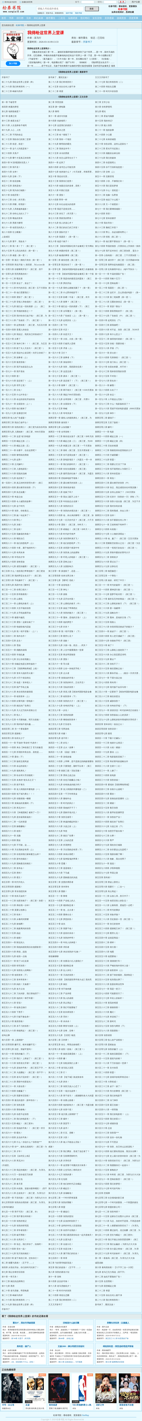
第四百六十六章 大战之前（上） (62, 826)
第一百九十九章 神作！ (105, 413)
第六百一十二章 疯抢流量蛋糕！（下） (112, 1054)
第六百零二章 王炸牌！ (58, 1040)
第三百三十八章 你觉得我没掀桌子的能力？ (114, 627)
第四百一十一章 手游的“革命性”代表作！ (20, 743)
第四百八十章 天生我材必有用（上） (18, 850)
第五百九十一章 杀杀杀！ (59, 1021)
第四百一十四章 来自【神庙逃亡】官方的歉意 (22, 747)
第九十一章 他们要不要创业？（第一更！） (114, 241)
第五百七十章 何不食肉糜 (59, 989)
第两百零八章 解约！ (104, 427)
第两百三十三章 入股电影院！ (15, 469)
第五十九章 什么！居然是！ (107, 190)
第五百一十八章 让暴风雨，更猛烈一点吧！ (114, 905)
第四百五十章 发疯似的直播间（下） (18, 803)
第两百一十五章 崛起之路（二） (16, 441)
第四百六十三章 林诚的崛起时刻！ (63, 822)
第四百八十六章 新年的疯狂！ (15, 859)
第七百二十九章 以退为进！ (60, 1239)
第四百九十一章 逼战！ (105, 863)
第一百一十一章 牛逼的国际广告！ (110, 274)
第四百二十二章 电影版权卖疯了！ (110, 757)
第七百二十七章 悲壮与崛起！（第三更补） (114, 1235)
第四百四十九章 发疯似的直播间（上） (112, 798)
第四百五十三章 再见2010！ (14, 808)
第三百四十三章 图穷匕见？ (60, 636)
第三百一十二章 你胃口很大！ (15, 590)
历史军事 (133, 18)
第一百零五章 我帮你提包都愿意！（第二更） (115, 265)
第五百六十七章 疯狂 (57, 984)
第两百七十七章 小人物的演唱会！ (110, 534)
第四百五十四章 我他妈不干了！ (62, 808)
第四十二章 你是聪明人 (105, 162)
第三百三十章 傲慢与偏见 (13, 617)
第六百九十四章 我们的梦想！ (108, 1184)
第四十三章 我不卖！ (11, 167)
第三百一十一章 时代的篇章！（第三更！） (114, 585)
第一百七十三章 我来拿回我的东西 (110, 371)
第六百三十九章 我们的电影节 (108, 1096)
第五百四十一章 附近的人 (13, 942)
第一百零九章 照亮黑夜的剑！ (15, 274)
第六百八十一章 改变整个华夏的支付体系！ (68, 1165)
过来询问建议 (8, 1207)
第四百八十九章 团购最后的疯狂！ (17, 863)
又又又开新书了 (102, 77)
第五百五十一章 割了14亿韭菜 (15, 961)
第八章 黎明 (53, 111)
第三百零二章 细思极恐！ (106, 571)
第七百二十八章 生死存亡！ (14, 1239)
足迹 (28, 1405)
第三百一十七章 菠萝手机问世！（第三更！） (115, 594)
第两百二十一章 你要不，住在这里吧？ (19, 450)
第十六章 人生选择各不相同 (14, 125)
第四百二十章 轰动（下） (13, 757)
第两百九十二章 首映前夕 (106, 557)
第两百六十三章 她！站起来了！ (16, 515)
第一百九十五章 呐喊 (57, 409)
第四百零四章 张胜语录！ (106, 729)
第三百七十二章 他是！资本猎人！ (17, 682)
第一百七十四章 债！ (11, 376)
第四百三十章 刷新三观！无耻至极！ (64, 771)
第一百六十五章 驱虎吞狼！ (14, 362)
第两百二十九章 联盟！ (105, 460)
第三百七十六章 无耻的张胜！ (61, 687)
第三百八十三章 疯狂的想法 (107, 696)
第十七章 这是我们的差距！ (60, 125)
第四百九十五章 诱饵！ (12, 873)
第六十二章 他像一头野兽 (106, 195)
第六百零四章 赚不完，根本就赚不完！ (19, 1045)
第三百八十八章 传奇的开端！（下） (111, 706)
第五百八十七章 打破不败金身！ (16, 1017)
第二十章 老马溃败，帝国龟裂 (15, 1291)
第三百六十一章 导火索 (58, 664)
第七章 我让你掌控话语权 (13, 1272)
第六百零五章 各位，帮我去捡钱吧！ (64, 1045)
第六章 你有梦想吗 (103, 107)
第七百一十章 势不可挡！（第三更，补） (20, 1212)
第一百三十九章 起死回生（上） (62, 320)
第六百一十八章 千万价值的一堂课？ (111, 1063)
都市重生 (50, 18)
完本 (28, 18)
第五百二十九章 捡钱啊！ (13, 924)
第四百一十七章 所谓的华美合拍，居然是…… (22, 752)
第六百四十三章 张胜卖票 (13, 1105)
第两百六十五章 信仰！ (105, 515)
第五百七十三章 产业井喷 (59, 993)
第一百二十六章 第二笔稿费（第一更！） (113, 297)
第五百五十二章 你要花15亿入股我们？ (65, 961)
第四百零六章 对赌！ (57, 733)
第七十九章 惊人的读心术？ (60, 223)
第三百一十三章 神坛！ (58, 590)
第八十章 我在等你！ (104, 223)
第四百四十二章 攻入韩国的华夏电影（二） (68, 789)
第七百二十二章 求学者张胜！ (15, 1230)
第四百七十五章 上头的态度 (60, 840)
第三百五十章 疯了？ (104, 645)
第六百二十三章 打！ (57, 1072)
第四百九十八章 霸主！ (12, 877)
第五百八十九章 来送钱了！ (107, 1017)
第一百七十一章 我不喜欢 (13, 371)
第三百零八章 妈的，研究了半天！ (110, 580)
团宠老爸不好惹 (126, 1405)
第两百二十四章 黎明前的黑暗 (15, 455)
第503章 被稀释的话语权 (114, 1362)
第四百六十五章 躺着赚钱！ (14, 826)
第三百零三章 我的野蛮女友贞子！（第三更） (22, 576)
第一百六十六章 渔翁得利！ (60, 362)
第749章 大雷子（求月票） (21, 1338)
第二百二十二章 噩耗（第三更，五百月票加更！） (71, 450)
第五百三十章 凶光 (56, 924)
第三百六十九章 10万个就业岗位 (16, 678)
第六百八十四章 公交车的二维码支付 (64, 1170)
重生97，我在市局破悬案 (24, 1323)
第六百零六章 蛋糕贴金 (105, 1045)
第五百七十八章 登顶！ (12, 1003)
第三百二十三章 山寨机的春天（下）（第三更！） (117, 603)
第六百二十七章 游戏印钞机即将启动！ (112, 1077)
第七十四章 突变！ (103, 214)
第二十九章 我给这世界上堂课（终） (18, 82)
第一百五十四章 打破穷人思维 (61, 344)
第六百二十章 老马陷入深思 (60, 1068)
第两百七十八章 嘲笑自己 (13, 538)
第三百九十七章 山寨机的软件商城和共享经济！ (116, 720)
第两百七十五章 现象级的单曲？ (16, 534)
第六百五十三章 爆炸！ (58, 1119)
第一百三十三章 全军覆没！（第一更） (65, 311)
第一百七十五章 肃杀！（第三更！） (64, 376)
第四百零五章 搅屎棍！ (12, 733)
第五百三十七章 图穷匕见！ (107, 933)
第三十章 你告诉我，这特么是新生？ (111, 144)
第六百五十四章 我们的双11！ (108, 1119)
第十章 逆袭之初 (9, 116)
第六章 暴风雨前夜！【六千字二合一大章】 (114, 1267)
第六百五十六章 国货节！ (59, 1123)
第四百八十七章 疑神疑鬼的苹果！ (63, 859)
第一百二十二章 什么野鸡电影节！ (63, 292)
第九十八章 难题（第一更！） (15, 255)
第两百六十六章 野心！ (12, 520)
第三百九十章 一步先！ (58, 710)
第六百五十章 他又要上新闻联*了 (63, 1114)
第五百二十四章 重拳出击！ (60, 915)
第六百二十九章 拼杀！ (58, 1082)
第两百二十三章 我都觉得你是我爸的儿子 (113, 450)
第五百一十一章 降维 (57, 896)
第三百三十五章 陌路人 (105, 622)
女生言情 (97, 18)
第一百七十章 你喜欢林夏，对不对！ (111, 367)
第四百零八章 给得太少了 (13, 738)
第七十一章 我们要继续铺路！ (108, 209)
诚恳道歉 (99, 1263)
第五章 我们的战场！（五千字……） (64, 1267)
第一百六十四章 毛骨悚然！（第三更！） (113, 357)
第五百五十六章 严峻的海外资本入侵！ (112, 966)
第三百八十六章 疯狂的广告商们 (16, 706)
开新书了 (87, 42)
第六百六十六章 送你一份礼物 (108, 1137)
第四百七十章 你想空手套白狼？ (109, 831)
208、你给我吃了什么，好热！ (23, 1362)
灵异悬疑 (109, 18)
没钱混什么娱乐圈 (71, 1323)
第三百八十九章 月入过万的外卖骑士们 (19, 710)
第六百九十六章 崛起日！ (59, 1188)
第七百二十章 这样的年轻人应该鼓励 (64, 1226)
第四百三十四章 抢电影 (105, 775)
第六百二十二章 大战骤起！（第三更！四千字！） (24, 1072)
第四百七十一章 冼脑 (11, 836)
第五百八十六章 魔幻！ (105, 1012)
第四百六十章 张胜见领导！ (60, 817)
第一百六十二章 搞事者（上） (15, 357)
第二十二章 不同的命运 (12, 135)
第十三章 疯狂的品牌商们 (13, 1281)
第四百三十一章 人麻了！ (106, 771)
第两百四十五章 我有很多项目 (61, 487)
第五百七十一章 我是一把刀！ (108, 989)
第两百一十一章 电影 (104, 432)
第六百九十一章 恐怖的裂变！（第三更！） (114, 1179)
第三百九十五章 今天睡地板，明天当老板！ (21, 720)
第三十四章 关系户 (10, 153)
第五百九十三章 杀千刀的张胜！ (16, 1026)
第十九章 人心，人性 (11, 130)
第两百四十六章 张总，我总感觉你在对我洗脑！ (116, 487)
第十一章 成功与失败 (57, 116)
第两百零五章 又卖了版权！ (107, 422)
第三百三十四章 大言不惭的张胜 (16, 608)
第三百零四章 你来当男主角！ (61, 576)
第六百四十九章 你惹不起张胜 (15, 1114)
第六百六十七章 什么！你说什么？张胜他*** (22, 1142)
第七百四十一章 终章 (57, 1258)
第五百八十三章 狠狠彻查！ (107, 1007)
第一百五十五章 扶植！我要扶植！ (110, 344)
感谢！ (51, 1147)
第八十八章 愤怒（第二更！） (108, 237)
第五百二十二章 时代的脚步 (107, 910)
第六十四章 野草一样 (57, 200)
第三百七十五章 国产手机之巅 (15, 687)
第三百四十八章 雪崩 (11, 645)
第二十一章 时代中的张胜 (106, 91)
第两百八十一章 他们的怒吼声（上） (18, 543)
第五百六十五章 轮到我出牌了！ (109, 980)
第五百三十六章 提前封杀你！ (61, 933)
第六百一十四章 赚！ (57, 1058)
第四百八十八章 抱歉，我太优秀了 (110, 859)
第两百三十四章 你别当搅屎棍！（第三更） (68, 469)
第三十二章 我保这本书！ (59, 149)
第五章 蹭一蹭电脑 (56, 107)
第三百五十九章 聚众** (105, 659)
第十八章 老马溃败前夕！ (59, 1286)
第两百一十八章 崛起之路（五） (16, 446)
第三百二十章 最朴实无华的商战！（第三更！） (116, 599)
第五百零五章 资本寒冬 (58, 887)
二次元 (61, 18)
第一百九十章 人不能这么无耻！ (109, 399)
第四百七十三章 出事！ (105, 836)
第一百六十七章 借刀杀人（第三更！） (112, 362)
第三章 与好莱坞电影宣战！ (60, 1263)
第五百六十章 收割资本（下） (15, 975)
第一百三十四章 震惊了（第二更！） (18, 297)
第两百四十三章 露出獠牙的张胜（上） (65, 483)
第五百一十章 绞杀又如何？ (14, 896)
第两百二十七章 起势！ (12, 460)
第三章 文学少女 (102, 102)
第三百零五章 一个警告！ (106, 576)
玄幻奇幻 (85, 18)
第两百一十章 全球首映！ (59, 432)
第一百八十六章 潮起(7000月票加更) (64, 395)
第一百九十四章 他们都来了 (14, 409)
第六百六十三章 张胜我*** (107, 1133)
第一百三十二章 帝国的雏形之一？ (17, 311)
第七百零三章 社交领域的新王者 (109, 1198)
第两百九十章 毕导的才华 (13, 557)
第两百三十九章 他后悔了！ (14, 478)
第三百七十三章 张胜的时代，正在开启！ (66, 682)
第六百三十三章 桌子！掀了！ (108, 1086)
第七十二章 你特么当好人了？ (15, 214)
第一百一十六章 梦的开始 (59, 283)
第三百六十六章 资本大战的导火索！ (18, 673)
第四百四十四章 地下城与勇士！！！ (18, 794)
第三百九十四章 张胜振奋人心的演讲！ (112, 715)
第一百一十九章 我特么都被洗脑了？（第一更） (70, 288)
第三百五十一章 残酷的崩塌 (14, 650)
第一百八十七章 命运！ (105, 395)
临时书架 (69, 13)
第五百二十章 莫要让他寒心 (14, 910)
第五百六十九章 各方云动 (13, 989)
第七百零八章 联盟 (56, 1207)
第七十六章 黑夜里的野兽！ (60, 218)
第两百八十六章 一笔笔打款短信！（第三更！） (116, 548)
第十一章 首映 (54, 1277)
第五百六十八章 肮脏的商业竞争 (109, 984)
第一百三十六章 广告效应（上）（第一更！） (69, 316)
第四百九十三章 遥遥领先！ (60, 868)
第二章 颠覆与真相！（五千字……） (18, 1263)
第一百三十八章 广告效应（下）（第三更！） (22, 320)
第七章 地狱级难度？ (11, 111)
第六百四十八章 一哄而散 (106, 1110)
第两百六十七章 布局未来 (13, 552)
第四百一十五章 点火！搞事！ (61, 747)
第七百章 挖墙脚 (102, 1193)
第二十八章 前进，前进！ (13, 144)
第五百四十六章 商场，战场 (14, 952)
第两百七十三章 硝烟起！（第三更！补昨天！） (70, 529)
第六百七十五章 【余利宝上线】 (16, 1156)
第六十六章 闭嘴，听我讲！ (14, 204)
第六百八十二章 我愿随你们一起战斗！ (112, 1165)
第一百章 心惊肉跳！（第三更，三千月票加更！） (117, 255)
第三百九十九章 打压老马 (59, 724)
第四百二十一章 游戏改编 (59, 757)
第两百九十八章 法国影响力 (60, 566)
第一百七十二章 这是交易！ (60, 371)
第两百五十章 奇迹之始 (12, 497)
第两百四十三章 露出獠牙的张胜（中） (112, 483)
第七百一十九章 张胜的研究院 (15, 1226)
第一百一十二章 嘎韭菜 (12, 279)
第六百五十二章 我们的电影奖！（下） (19, 1119)
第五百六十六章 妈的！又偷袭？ (16, 984)
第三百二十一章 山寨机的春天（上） (18, 603)
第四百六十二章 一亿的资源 (14, 822)
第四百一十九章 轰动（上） (107, 752)
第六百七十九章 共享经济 (59, 1161)
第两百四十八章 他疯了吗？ (60, 492)
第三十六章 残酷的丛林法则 (107, 153)
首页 (3, 18)
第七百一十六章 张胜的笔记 (14, 1221)
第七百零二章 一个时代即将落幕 (62, 1198)
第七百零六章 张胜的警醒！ (60, 1202)
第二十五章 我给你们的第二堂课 (16, 139)
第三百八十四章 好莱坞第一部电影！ (18, 701)
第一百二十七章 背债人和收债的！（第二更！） (23, 302)
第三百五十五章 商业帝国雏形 (61, 655)
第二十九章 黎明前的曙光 (59, 144)
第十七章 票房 (8, 1286)
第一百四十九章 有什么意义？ (108, 334)
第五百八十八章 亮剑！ (58, 1017)
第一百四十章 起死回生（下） (108, 320)
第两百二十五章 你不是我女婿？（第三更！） (69, 455)
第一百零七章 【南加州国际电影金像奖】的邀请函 (71, 269)
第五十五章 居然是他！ (12, 186)
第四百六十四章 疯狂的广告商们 (109, 822)
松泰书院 (16, 9)
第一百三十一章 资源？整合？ (108, 306)
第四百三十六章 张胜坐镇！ (107, 780)
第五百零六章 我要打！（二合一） (110, 887)
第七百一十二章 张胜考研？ (107, 1212)
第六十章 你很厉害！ (11, 195)
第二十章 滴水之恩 (56, 130)
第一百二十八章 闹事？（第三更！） (64, 302)
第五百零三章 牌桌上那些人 (107, 882)
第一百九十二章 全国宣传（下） (62, 404)
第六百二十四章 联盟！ (105, 1072)
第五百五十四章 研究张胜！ (14, 966)
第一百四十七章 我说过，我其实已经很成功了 (22, 334)
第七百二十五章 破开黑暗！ (14, 1235)
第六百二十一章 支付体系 (106, 1068)
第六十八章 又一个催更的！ (107, 204)
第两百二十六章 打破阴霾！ (107, 455)
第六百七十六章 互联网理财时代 (62, 1156)
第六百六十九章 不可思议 (106, 1142)
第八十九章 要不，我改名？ (14, 241)
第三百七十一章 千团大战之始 (108, 678)
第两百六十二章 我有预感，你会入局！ (112, 511)
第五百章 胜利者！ (103, 877)
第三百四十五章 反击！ (12, 641)
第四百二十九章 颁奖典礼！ (14, 771)
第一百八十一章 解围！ (105, 385)
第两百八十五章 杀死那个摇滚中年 (63, 548)
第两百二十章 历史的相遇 (106, 446)
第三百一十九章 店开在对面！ (61, 599)
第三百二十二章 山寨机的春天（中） (64, 603)
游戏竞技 (121, 18)
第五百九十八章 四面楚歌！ (107, 1031)
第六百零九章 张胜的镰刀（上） (109, 1049)
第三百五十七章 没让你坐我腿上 (16, 659)
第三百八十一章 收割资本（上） (16, 696)
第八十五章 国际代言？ (58, 232)
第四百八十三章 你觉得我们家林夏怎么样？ (21, 854)
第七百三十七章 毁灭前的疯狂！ (16, 1253)
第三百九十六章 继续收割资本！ (62, 720)
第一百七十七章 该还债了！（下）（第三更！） (70, 381)
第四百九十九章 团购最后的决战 (62, 877)
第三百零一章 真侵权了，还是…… (63, 571)
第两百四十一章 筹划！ (105, 478)
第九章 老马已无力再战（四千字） (110, 1272)
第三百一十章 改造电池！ (59, 585)
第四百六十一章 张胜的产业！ (108, 817)
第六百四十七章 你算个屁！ (60, 1110)
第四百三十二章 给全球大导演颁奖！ (18, 775)
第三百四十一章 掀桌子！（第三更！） (112, 631)
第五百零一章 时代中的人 (13, 882)
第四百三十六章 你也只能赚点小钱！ (64, 780)
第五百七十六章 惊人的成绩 (60, 998)
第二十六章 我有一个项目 (59, 139)
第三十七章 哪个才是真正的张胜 (16, 158)
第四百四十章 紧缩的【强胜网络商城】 (112, 785)
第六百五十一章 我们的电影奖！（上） (112, 1114)
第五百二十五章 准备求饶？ (107, 915)
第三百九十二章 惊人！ (12, 715)
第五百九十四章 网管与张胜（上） (63, 1026)
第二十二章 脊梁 (55, 91)
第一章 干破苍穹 (9, 102)
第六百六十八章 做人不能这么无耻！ (64, 1142)
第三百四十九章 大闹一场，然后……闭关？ (68, 645)
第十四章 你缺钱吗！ (57, 121)
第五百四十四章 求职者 (58, 947)
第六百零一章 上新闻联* (13, 1040)
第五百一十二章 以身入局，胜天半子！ (112, 896)
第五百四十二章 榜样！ (105, 942)
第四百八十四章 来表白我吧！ (61, 854)
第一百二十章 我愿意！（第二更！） (111, 288)
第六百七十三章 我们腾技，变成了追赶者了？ (69, 1151)
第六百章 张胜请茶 (103, 1035)
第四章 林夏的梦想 (10, 107)
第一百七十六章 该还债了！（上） (17, 381)
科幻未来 (38, 18)
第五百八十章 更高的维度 (106, 1003)
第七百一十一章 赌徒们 (58, 1212)
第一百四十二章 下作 (57, 325)
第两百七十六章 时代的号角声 (61, 534)
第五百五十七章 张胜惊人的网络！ (17, 970)
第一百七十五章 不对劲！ (106, 376)
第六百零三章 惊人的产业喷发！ (109, 1040)
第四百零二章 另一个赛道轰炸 (15, 729)
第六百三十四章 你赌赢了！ (14, 1091)
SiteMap (85, 1415)
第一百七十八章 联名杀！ (106, 381)
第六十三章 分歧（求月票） (14, 200)
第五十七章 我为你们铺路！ (14, 190)
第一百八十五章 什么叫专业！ (15, 395)
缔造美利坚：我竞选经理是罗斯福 (118, 1346)
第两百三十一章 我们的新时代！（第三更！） (69, 464)
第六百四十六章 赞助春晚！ (14, 1110)
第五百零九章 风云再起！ (106, 891)
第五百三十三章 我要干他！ (60, 928)
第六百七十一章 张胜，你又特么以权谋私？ (114, 1147)
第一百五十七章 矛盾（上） (60, 348)
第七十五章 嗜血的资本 (12, 218)
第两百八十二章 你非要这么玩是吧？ (111, 850)
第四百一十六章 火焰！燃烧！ (108, 747)
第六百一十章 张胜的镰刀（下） (16, 1054)
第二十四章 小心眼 (103, 135)
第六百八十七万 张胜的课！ (60, 1175)
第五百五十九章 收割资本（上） (109, 970)
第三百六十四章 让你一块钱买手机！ (64, 668)
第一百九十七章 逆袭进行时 (14, 413)
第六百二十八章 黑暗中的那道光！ (17, 1082)
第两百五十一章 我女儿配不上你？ (63, 497)
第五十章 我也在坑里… (58, 176)
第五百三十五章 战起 (11, 933)
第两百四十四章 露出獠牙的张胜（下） (19, 487)
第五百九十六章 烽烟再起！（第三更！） (20, 1031)
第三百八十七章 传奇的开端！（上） (64, 706)
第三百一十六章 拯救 (57, 594)
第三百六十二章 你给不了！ (107, 664)
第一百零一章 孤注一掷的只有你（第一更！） (22, 260)
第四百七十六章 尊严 (104, 840)
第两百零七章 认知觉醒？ (59, 427)
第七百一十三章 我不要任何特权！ (17, 1216)
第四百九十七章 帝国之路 (106, 873)
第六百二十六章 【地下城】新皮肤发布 (65, 1077)
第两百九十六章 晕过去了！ (107, 562)
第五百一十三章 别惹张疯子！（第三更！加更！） (24, 901)
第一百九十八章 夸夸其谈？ (60, 413)
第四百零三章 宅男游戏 (58, 729)
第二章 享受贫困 (55, 102)
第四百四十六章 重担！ (105, 794)
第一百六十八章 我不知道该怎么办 (17, 367)
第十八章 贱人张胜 (103, 125)
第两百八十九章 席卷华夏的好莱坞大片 (112, 552)
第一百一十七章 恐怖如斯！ (107, 283)
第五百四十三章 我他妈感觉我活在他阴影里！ (22, 947)
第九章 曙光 (100, 111)
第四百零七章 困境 (103, 733)
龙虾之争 (100, 1405)
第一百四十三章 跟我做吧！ (107, 325)
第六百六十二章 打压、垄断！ (61, 1133)
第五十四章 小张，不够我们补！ (109, 181)
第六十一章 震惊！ (56, 195)
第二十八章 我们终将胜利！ (60, 82)
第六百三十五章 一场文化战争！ (62, 1091)
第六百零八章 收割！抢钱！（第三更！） (66, 1049)
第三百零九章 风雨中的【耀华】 (16, 585)
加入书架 (13, 63)
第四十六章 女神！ (10, 172)
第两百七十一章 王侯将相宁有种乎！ (111, 525)
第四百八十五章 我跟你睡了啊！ (109, 854)
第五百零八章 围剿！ (57, 891)
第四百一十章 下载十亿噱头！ (108, 738)
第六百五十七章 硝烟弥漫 (106, 1123)
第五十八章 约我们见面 (58, 190)
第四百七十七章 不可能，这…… (16, 845)
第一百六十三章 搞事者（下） (61, 357)
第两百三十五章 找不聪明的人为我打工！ (113, 469)
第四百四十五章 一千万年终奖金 (62, 794)
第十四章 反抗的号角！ (58, 1281)
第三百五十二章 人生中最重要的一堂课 (65, 650)
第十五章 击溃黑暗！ (104, 1281)
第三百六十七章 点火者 (58, 673)
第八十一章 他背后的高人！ (14, 227)
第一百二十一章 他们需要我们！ (16, 292)
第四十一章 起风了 (56, 162)
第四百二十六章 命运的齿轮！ (15, 766)
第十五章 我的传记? (104, 121)
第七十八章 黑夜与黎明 (12, 223)
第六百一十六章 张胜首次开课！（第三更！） (22, 1063)
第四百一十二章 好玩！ (58, 743)
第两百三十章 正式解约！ (13, 464)
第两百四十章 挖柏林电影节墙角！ (63, 478)
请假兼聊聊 (53, 956)
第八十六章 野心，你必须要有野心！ (111, 232)
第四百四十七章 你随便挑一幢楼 (16, 798)
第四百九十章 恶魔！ (57, 863)
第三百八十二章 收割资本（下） (62, 696)
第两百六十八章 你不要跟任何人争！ (111, 520)
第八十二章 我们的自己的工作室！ (63, 227)
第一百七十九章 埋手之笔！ (14, 385)
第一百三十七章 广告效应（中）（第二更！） (115, 316)
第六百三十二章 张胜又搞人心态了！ (64, 1086)
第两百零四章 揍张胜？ (58, 422)
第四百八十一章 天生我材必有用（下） (65, 850)
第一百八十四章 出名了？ (106, 390)
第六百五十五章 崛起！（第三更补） (18, 1123)
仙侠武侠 (72, 18)
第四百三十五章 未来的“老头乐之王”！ (19, 780)
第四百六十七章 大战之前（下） (109, 826)
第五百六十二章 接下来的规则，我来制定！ (114, 975)
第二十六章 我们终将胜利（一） (16, 87)
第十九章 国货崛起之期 (105, 1286)
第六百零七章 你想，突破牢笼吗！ (17, 1049)
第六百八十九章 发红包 (12, 1179)
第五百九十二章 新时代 (105, 1021)
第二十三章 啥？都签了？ (59, 135)
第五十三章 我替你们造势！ (60, 181)
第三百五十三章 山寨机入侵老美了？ (111, 650)
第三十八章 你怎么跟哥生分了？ (62, 158)
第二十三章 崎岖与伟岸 (12, 91)
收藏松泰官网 (27, 2)
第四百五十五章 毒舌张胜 (106, 808)
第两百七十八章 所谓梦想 (59, 845)
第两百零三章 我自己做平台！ (15, 422)
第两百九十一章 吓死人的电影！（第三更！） (69, 557)
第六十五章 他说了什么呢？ (107, 200)
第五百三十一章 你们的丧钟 (107, 924)
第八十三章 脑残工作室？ (106, 227)
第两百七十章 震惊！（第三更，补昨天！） (68, 525)
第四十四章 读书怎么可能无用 (61, 167)
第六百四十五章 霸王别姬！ (107, 1105)
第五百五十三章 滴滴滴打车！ (108, 961)
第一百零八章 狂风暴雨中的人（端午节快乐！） (116, 269)
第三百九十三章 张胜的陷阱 (60, 715)
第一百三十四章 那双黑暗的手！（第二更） (114, 311)
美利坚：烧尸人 (24, 1346)
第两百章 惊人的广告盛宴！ (14, 418)
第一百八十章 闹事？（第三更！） (63, 385)
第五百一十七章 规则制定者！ (61, 905)
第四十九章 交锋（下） (12, 176)
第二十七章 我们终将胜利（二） (109, 82)
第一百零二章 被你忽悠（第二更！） (64, 260)
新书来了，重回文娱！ (58, 77)
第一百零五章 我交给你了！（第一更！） (66, 265)
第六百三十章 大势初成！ (106, 1082)
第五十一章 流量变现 (104, 176)
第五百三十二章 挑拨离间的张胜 (16, 928)
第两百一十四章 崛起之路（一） (109, 436)
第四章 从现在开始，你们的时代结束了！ (20, 1267)
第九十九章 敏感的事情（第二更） (63, 255)
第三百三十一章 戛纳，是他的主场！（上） (68, 617)
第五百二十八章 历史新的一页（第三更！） (114, 919)
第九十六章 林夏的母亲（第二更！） (64, 251)
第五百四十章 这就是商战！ (107, 938)
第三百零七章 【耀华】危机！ (61, 580)
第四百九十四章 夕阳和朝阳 (107, 868)
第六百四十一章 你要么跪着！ (61, 1100)
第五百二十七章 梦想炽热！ (60, 919)
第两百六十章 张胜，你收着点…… (17, 511)
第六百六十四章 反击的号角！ (15, 1137)
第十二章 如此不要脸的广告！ (108, 1277)
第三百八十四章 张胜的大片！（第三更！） (68, 701)
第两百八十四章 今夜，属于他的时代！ (19, 548)
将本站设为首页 (10, 2)
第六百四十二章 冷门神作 (106, 1100)
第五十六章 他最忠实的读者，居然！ (64, 186)
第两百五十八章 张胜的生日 (60, 506)
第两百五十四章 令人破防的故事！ (17, 501)
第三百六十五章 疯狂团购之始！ (109, 668)
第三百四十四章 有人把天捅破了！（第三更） (115, 636)
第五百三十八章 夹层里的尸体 (117, 1338)
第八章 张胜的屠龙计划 (58, 1272)
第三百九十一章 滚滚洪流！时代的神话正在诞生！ (117, 710)
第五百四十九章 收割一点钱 (14, 956)
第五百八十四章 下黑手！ (13, 1012)
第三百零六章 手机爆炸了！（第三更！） (20, 580)
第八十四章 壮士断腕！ (12, 232)
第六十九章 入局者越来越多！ (15, 209)
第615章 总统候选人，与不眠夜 (70, 1362)
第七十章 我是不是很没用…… (61, 209)
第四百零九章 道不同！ (58, 738)
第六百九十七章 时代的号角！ (108, 1188)
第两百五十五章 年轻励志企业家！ (63, 501)
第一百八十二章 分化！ (12, 390)
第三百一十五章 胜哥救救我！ (15, 594)
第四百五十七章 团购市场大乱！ (62, 812)
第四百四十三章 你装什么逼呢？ (109, 789)
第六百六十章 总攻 (103, 1128)
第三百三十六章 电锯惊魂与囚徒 (16, 627)
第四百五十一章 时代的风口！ (61, 803)
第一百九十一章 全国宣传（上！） (17, 404)
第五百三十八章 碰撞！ (12, 938)
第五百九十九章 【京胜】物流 (61, 1035)
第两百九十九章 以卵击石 (106, 566)
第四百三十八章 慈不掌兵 (13, 785)
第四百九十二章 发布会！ (13, 868)
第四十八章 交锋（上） (105, 172)
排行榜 (20, 18)
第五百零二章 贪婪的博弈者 (60, 882)
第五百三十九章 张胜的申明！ (61, 938)
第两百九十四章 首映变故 (13, 562)
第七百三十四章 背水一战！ (14, 1249)
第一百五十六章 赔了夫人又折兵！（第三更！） (23, 348)
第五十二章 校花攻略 (11, 181)
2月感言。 (6, 1165)
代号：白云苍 (8, 1405)
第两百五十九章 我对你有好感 (108, 506)
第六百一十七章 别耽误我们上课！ (63, 1063)
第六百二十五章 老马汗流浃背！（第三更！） (22, 1077)
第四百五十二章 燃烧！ (105, 803)
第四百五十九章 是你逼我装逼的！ (17, 817)
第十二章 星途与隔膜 (104, 116)
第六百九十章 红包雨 (57, 1179)
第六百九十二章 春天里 (12, 1184)
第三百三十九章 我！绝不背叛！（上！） (20, 631)
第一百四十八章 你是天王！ (60, 334)
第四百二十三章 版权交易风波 (15, 761)
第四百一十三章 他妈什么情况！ (109, 743)
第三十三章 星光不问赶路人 (107, 149)
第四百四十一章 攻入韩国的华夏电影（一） (21, 789)
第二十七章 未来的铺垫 (105, 139)
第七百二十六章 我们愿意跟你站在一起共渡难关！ (71, 1235)
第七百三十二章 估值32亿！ (60, 1244)
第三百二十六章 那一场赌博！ (108, 608)
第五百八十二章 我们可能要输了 (62, 1007)
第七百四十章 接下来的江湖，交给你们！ (20, 1258)
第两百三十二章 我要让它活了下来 (110, 464)
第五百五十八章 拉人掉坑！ (60, 970)
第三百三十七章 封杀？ (58, 627)
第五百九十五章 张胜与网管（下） (110, 1026)
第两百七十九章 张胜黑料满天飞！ (63, 538)
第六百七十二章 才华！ (12, 1151)
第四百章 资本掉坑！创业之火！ (109, 724)
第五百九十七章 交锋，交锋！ (61, 1031)
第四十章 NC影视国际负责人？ (15, 162)
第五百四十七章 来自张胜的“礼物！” (64, 952)
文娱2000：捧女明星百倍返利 (71, 1346)
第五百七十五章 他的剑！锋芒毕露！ (18, 998)
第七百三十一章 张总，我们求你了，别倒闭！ (22, 1244)
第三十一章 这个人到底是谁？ (15, 149)
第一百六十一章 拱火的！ (106, 353)
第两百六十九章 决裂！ (12, 525)
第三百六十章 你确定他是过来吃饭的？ (19, 664)
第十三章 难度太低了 (11, 121)
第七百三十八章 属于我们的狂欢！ (63, 1253)
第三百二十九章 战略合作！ (107, 613)
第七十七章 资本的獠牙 (105, 218)
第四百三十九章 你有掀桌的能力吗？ (64, 785)
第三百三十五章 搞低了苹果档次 (62, 608)
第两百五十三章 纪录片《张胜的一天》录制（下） (117, 497)
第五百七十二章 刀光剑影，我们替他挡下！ (21, 993)
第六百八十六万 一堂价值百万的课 (17, 1175)
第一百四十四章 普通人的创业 (15, 330)
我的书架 (78, 13)
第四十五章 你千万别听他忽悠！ (109, 167)
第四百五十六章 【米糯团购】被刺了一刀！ (21, 812)
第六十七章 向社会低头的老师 (61, 204)
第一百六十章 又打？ (57, 353)
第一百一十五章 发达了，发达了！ (17, 283)
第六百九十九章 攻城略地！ (60, 1193)
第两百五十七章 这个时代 (13, 506)
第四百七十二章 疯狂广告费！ (61, 836)
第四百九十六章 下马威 (58, 873)
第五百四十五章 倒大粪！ (106, 947)
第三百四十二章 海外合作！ (14, 636)
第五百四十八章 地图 (104, 952)
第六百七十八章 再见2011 (13, 1161)
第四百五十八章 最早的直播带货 (109, 812)
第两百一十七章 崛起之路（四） (109, 441)
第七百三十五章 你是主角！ (60, 1249)
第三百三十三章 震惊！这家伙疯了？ (18, 622)
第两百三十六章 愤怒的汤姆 (14, 474)
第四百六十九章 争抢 (57, 831)
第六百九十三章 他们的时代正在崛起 (64, 1184)
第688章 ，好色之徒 (66, 1338)
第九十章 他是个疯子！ (58, 241)
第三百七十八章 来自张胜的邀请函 (17, 692)
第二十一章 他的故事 (104, 130)
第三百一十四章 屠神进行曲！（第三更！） (114, 590)
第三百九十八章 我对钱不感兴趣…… (18, 724)
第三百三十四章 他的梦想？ (60, 622)
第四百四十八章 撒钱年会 (59, 798)
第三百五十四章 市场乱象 (13, 655)
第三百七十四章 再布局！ (106, 682)
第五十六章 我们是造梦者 (106, 186)
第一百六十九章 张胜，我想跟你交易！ (65, 367)
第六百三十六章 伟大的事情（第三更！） (113, 1091)
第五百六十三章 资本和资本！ (15, 980)
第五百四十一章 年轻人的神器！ (62, 942)
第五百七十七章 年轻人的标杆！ (109, 998)
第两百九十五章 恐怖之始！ (60, 562)
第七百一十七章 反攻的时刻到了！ (63, 1221)
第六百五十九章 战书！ (58, 1128)
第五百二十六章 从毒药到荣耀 (15, 919)
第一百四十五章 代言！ (58, 330)
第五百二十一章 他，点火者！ (61, 910)
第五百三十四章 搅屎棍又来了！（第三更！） (115, 928)
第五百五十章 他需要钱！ (106, 956)
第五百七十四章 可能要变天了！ (109, 993)
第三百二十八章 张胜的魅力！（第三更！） (68, 613)
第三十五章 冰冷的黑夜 (58, 153)
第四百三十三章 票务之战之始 (61, 775)
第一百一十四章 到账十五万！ (108, 279)
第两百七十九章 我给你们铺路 (108, 845)
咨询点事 (6, 1035)
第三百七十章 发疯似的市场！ (61, 678)
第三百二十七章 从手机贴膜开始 (16, 613)
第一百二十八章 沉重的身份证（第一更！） (114, 302)
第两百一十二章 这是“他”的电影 (16, 436)
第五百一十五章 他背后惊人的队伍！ (111, 901)
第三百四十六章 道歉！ (58, 641)
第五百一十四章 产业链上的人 (61, 901)
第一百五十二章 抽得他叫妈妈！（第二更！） (115, 339)
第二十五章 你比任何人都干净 (61, 87)
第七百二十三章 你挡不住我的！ (62, 1230)
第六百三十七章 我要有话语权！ (16, 1096)
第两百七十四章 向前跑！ (106, 529)
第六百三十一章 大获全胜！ (14, 1086)
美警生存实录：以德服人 (118, 1323)
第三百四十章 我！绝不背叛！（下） (64, 631)
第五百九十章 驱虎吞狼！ (13, 1021)
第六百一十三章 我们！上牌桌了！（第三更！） (23, 1058)
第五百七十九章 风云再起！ (60, 1003)
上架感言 (6, 237)
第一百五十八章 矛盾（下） (107, 348)
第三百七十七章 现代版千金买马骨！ (111, 687)
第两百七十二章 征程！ (12, 529)
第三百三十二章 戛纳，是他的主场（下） (113, 617)
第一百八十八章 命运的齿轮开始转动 (18, 399)
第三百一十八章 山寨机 (12, 599)
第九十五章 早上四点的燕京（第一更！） (20, 251)
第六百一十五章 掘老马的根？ (108, 1058)
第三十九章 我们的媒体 (105, 158)
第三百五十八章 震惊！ (58, 659)
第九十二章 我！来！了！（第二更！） (19, 246)
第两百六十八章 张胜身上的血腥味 (63, 552)
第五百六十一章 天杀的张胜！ (61, 975)
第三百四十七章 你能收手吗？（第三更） (113, 641)
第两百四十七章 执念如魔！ (14, 492)
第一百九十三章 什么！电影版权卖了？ (112, 404)
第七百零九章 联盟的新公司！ (108, 1207)
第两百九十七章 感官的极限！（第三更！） (21, 566)
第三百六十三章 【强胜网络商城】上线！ (20, 668)
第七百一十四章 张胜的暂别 (60, 1216)
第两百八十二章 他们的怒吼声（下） (64, 543)
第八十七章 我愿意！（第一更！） (63, 237)
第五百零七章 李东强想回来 (14, 891)
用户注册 (136, 2)
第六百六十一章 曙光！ (12, 1133)
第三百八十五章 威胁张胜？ (107, 701)
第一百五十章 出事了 (11, 339)
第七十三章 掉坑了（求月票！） (62, 214)
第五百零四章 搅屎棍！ (12, 887)
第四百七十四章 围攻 (11, 840)
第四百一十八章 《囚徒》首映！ (62, 752)
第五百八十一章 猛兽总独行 (14, 1007)
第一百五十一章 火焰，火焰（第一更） (65, 339)
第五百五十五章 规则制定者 (60, 966)
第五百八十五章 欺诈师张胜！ (61, 1012)
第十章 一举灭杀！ (10, 1277)
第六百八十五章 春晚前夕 (106, 1170)
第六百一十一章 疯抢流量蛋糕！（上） (65, 1054)
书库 (11, 18)
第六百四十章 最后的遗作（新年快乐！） (20, 1100)
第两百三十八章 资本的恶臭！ (108, 474)
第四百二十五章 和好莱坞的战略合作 (111, 761)
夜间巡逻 (53, 1405)
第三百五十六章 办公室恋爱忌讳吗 (110, 655)
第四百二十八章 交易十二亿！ (108, 766)
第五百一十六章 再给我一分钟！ (16, 905)
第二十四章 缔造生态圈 (105, 87)
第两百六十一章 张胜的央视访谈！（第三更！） (70, 511)
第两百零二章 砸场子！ (105, 418)
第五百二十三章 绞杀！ (12, 915)
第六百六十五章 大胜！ (58, 1137)
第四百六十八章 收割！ (12, 831)
